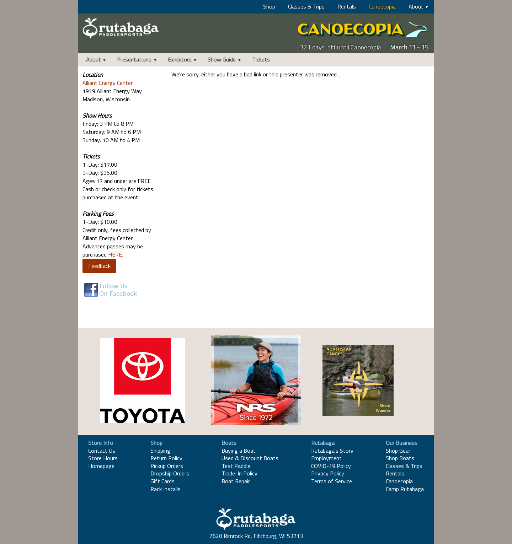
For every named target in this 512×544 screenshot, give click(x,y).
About (416, 6)
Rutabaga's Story (332, 450)
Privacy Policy (327, 473)
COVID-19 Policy (331, 466)
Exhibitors (180, 59)
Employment (326, 458)
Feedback (99, 266)
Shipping (160, 450)
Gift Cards (162, 481)
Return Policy (166, 458)
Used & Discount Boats (250, 458)
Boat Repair (236, 481)
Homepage (101, 466)
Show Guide (222, 59)
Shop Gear (398, 450)
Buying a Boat (239, 450)
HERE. (115, 254)
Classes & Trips (306, 6)
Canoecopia (382, 6)
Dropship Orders (169, 473)
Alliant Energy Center (107, 83)
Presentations (134, 59)
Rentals (346, 6)
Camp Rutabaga (405, 489)
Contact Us (101, 450)
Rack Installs (165, 489)
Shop (269, 6)
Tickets (261, 59)
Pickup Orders (166, 466)
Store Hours (103, 458)
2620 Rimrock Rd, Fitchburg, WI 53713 (256, 536)
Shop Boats (400, 458)
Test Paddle (236, 466)
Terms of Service (331, 481)
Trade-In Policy (239, 473)
